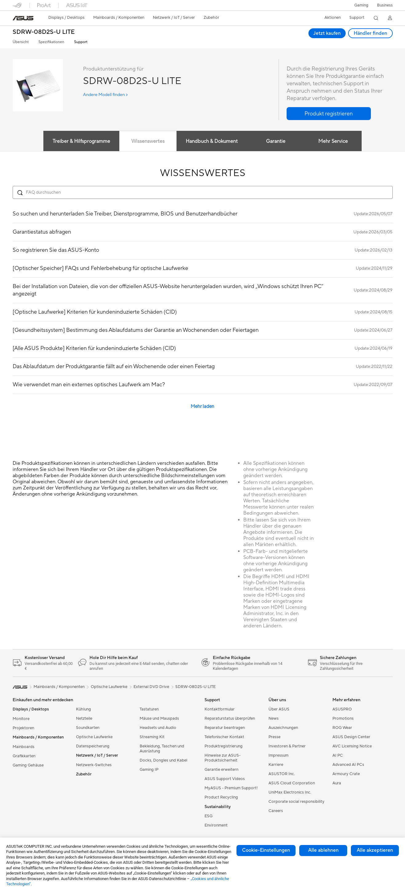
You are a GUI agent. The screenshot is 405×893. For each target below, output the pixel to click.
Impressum (278, 755)
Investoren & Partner (287, 746)
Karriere (275, 764)
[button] (361, 5)
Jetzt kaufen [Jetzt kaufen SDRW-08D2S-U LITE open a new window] (327, 33)
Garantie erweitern (221, 769)
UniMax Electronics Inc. (289, 792)
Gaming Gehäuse (28, 765)
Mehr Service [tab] (333, 141)
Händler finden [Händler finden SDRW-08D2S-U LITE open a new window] (370, 33)
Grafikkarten (24, 756)
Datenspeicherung (92, 746)
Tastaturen (149, 709)
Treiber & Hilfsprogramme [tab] (80, 141)
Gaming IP (149, 769)
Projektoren (23, 728)
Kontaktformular (219, 709)
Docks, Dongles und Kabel (163, 760)
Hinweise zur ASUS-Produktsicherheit (222, 758)
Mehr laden (202, 406)
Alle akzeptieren (375, 850)
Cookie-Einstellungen (266, 850)
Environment (216, 825)
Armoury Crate (346, 773)
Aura (336, 783)
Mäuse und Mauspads (159, 718)
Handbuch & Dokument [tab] (212, 141)
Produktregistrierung (223, 746)
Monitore (21, 718)
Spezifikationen (51, 42)
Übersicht (21, 42)
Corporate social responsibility (296, 801)
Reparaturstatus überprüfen (229, 718)
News (273, 718)
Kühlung (83, 709)
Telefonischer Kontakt (224, 736)
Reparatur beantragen (224, 727)
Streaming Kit (152, 736)
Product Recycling (221, 797)
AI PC (337, 755)
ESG (208, 816)
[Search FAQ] (203, 192)
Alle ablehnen (323, 850)
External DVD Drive (151, 686)
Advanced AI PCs (348, 764)
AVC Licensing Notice (352, 746)
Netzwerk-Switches (94, 764)
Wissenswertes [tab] (147, 141)
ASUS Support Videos (224, 778)
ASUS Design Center (351, 736)
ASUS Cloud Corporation (291, 783)
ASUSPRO (342, 709)
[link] (23, 18)
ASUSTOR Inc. (281, 773)
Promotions (343, 718)
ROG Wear (342, 727)
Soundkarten (87, 727)
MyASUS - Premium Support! (231, 788)
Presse (274, 736)
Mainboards (23, 746)
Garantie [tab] (275, 141)
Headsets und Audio (158, 727)
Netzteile (84, 718)
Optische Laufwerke (94, 736)
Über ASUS (278, 709)
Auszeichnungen (283, 727)
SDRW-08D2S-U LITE (44, 32)
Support (80, 42)
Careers (275, 810)
